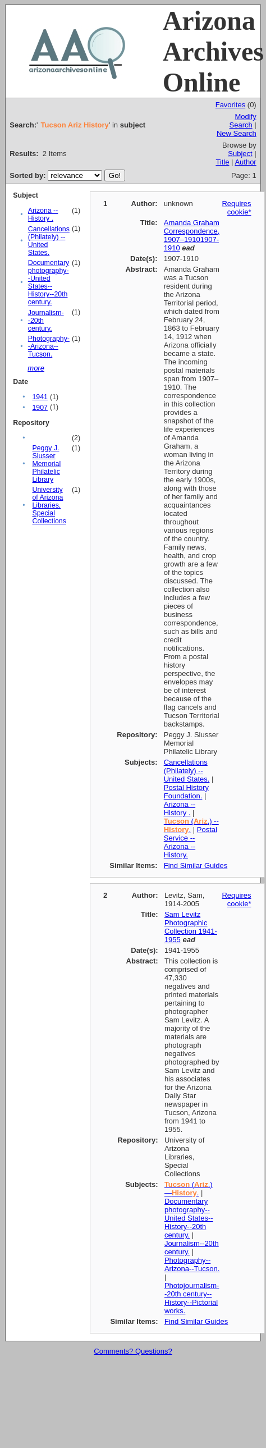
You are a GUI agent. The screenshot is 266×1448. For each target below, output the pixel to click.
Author (245, 162)
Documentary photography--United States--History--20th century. (48, 282)
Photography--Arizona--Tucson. (49, 346)
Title (222, 162)
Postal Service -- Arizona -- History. (190, 842)
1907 (39, 408)
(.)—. (188, 1188)
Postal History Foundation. (186, 791)
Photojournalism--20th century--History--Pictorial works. (191, 1298)
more (35, 368)
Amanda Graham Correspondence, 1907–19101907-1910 (192, 235)
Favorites (230, 105)
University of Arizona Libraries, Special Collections (49, 505)
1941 (39, 397)
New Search (236, 133)
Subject (240, 153)
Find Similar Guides (195, 865)
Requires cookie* (236, 207)
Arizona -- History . (43, 214)
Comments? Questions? (133, 1351)
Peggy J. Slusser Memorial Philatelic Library (46, 463)
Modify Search (243, 120)
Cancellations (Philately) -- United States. (187, 770)
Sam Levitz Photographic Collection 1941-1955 (190, 927)
